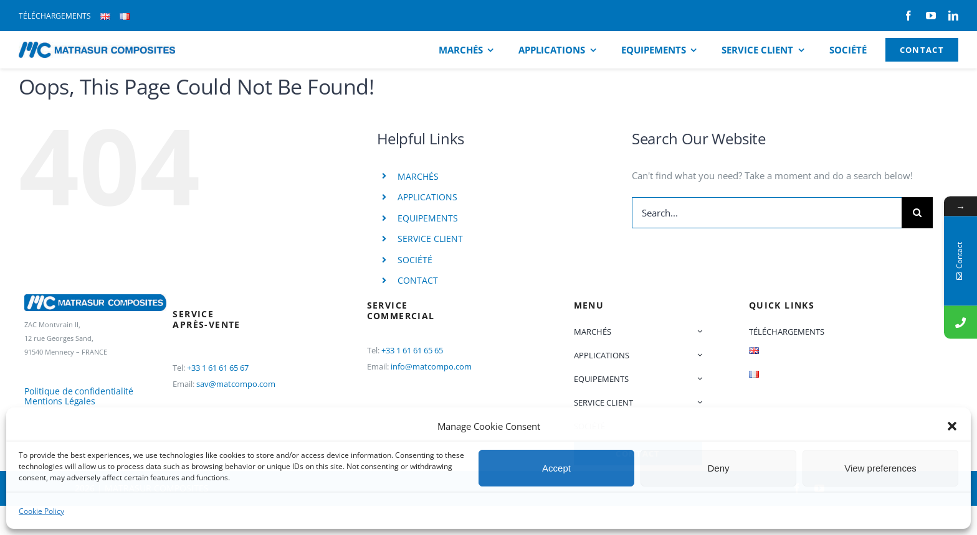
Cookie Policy (41, 511)
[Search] (917, 212)
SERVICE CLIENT (430, 238)
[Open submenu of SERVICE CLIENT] (698, 402)
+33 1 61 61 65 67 (218, 367)
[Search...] (767, 212)
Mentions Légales (59, 401)
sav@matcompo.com (235, 383)
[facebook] (908, 16)
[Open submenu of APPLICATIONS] (698, 355)
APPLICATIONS (427, 197)
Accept (556, 468)
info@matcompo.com (431, 366)
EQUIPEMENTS (428, 218)
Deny (718, 468)
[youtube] (931, 16)
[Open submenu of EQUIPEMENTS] (698, 379)
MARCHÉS (418, 176)
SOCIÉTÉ (415, 260)
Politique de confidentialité (78, 391)
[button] (952, 426)
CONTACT (418, 280)
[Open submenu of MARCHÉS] (698, 331)
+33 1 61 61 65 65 (412, 350)
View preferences (880, 468)
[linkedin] (953, 16)
